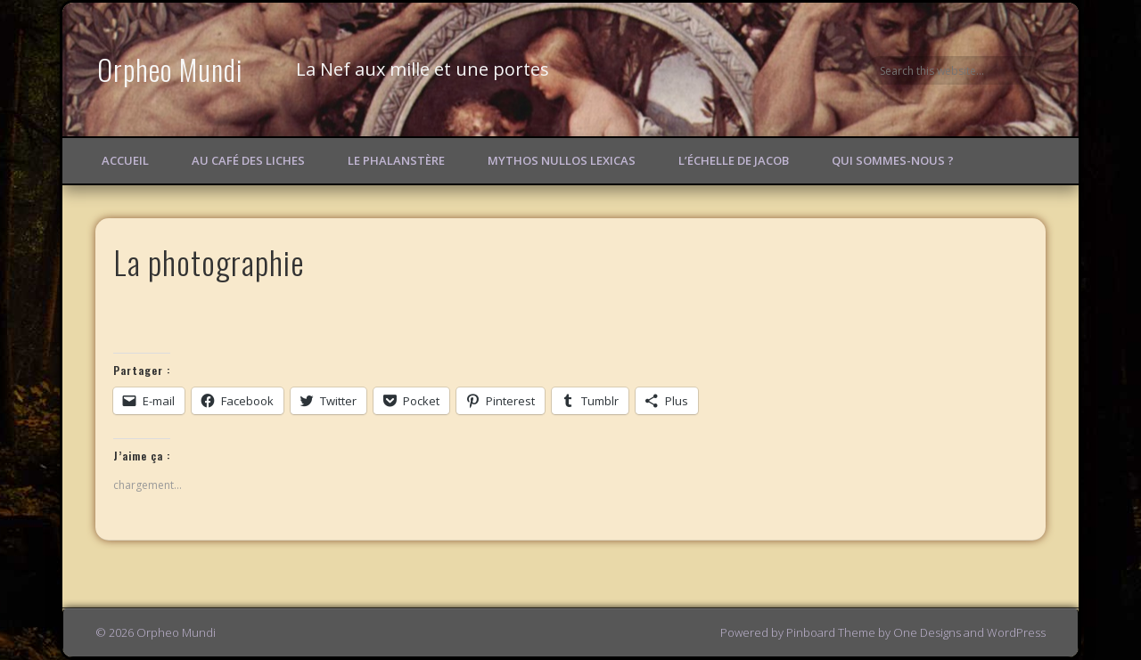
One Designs (927, 632)
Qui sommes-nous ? (893, 160)
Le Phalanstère (396, 160)
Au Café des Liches (248, 160)
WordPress (1016, 632)
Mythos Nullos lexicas (562, 160)
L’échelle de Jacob (733, 160)
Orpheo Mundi (170, 69)
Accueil (125, 160)
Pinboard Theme (830, 632)
